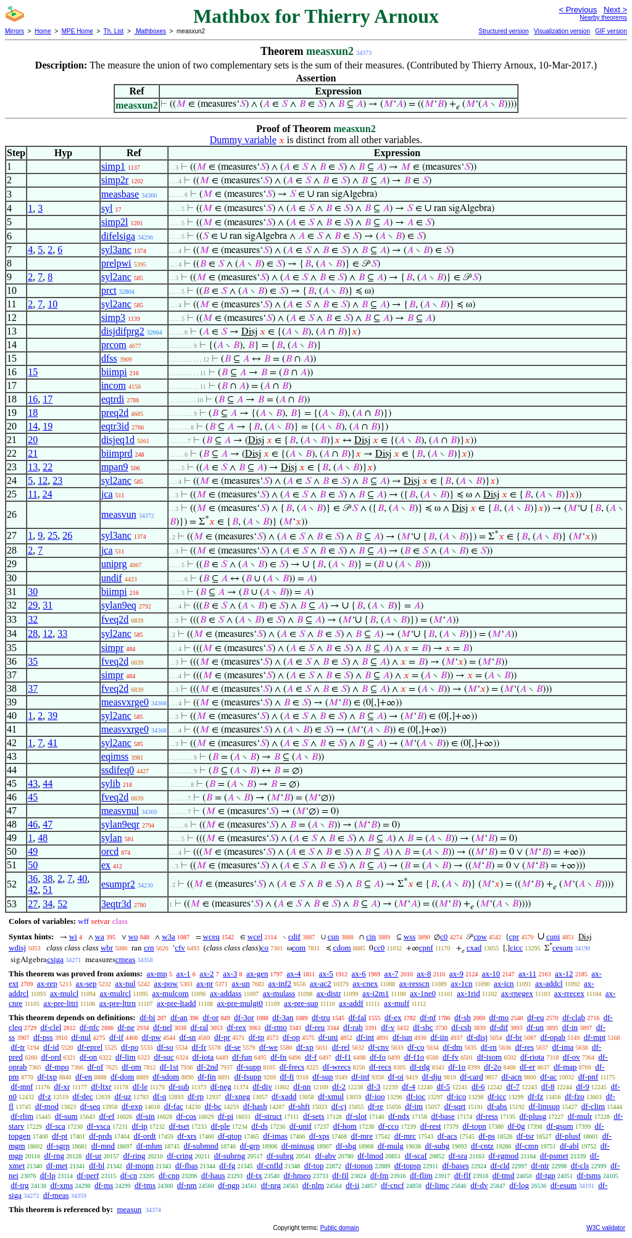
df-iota (203, 1056)
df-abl (569, 1145)
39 (52, 715)
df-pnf (588, 1076)
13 (33, 467)
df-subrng (230, 1155)
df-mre (362, 1135)
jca (107, 494)
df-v (388, 1027)
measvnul (120, 810)
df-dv (479, 1185)
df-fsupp (248, 1076)
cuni (553, 936)
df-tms (145, 1185)
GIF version (611, 31)
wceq (211, 936)
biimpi (114, 372)
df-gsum (559, 1126)
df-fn (278, 1056)
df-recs (380, 1066)
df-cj (339, 1106)
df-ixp (47, 1076)
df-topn (474, 1126)
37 (33, 688)
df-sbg (346, 1145)
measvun (118, 514)
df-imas (275, 1135)
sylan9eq (118, 605)
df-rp (196, 1096)
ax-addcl (549, 983)
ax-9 (456, 973)
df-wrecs (337, 1066)
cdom (342, 947)
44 (47, 783)
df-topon (359, 1165)
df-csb (461, 1027)
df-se (233, 1047)
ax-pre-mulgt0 (239, 1003)
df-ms (103, 1185)
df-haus (213, 1175)
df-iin (439, 1037)
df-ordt (144, 1135)
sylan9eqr (120, 824)
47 (47, 824)
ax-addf (351, 1003)
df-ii (352, 1185)
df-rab (353, 1027)
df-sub (178, 1086)
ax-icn (504, 983)
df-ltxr (101, 1086)
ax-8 (424, 973)
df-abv (325, 1155)
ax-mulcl (64, 993)
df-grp (250, 1145)
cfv (180, 947)
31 (47, 605)
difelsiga (118, 236)
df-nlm (313, 1185)
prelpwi (116, 263)
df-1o (456, 1066)
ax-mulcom (170, 993)
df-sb (462, 1017)
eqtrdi (112, 399)
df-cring (180, 1155)
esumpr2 (118, 884)
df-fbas (186, 1165)
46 (33, 824)
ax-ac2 (320, 983)
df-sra (458, 1155)
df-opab (553, 1037)
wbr (107, 947)
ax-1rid (468, 993)
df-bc (212, 1106)
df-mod (47, 1106)
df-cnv (378, 1047)
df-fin (207, 1076)
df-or (210, 1017)
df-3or (244, 1017)
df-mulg (391, 1145)
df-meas (56, 1195)
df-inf (360, 1076)
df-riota (532, 1056)
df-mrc (405, 1135)
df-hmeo (296, 1175)
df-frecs (292, 1066)
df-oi (396, 1076)
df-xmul (331, 1096)
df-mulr (580, 1116)
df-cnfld (270, 1165)
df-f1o (414, 1056)
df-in (570, 1027)
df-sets (314, 1116)
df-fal (357, 1017)
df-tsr (525, 1135)
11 (32, 494)
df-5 (443, 1086)
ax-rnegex (517, 993)
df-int (365, 1037)
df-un (535, 1027)
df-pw (151, 1037)
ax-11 (527, 973)
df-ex (393, 1017)
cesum (562, 947)
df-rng (54, 1155)
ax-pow (166, 983)
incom (113, 385)
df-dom (122, 1076)
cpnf (426, 947)
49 (33, 851)
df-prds (100, 1135)
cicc (516, 947)
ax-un (240, 983)
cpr (514, 936)
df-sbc (423, 1027)
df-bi (147, 1017)
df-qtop (229, 1135)
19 (47, 426)
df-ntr (540, 1165)
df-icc (497, 1096)
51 (47, 889)
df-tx (254, 1175)
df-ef (106, 1116)
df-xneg (237, 1096)
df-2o (492, 1066)
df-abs (497, 1106)
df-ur (94, 1155)
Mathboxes (150, 31)
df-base (442, 1116)
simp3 (113, 317)
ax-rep (47, 983)
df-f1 (343, 1056)
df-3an (282, 1017)
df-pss (43, 1037)
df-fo (378, 1056)
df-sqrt (455, 1106)
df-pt (59, 1135)
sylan (111, 838)
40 (82, 878)
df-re (375, 1106)
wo (133, 936)
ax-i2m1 (375, 993)
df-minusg (297, 1145)
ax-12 (564, 973)
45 (33, 797)
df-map (565, 1066)
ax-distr (329, 993)
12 (43, 480)
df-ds (259, 1126)
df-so (165, 1047)
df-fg (227, 1165)
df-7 (513, 1086)
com (299, 947)
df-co (415, 1047)
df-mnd (103, 1145)
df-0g (516, 1126)
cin (371, 936)
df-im (414, 1106)
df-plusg (533, 1116)
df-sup (322, 1076)
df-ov (571, 1056)
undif (111, 578)
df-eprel (89, 1047)
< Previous (578, 9)
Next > (615, 9)
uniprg (114, 564)
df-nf (428, 1017)
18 (33, 412)
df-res (524, 1047)
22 (47, 467)
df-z (44, 1096)
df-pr (222, 1037)
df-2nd (207, 1066)
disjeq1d (118, 439)
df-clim (593, 1106)
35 (33, 661)
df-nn (301, 1086)
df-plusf (568, 1135)
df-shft (299, 1106)
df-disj (477, 1037)
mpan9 (114, 467)
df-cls (580, 1165)
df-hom (345, 1126)
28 (33, 633)
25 (52, 535)
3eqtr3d (116, 904)
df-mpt (594, 1037)
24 (47, 494)
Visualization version (562, 31)
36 (33, 878)
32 (33, 619)
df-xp (305, 1047)
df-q (160, 1096)
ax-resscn (414, 983)
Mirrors (14, 31)
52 (62, 904)
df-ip (140, 1126)
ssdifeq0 (117, 770)
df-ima (563, 1047)
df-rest (430, 1126)
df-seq (90, 1106)
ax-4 (293, 973)
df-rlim (21, 1116)
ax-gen (257, 973)
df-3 (374, 1086)
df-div (262, 1086)
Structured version (503, 31)
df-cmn (527, 1145)
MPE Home (77, 31)
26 (67, 535)
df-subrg (280, 1155)
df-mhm (149, 1145)
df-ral (200, 1027)
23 (57, 480)
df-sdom (165, 1076)
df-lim (125, 1056)
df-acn (511, 1076)
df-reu (315, 1027)
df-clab (573, 1017)
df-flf (462, 1175)
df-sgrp (58, 1145)
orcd (109, 851)
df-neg (220, 1086)
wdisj (17, 947)
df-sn (188, 1037)
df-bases (455, 1165)
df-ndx (399, 1116)
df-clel (50, 1027)
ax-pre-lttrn (117, 1003)
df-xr (62, 1086)
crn (149, 947)
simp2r (114, 180)
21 (33, 453)
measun (129, 1209)
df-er (527, 1066)
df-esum (564, 1185)
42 (33, 889)
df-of (95, 1066)
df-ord (51, 1056)
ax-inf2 (280, 983)
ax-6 (359, 973)
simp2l (114, 222)
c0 (443, 936)
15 (33, 372)
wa (99, 936)
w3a (168, 936)
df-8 (548, 1086)
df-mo (499, 1017)
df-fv (451, 1056)
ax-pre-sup (301, 1003)
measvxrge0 (125, 702)
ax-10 (491, 973)
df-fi (287, 1076)
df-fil (340, 1175)
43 (33, 783)
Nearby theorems (603, 17)
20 (33, 439)
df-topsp (407, 1165)
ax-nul (125, 983)
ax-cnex (365, 983)
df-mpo (57, 1066)
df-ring (134, 1155)
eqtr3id (115, 426)
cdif (294, 936)
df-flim (421, 1175)
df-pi (225, 1116)
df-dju (432, 1076)
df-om (131, 1066)
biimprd (117, 453)
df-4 (408, 1086)
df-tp (256, 1037)
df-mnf (21, 1086)
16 (33, 399)
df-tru (321, 1017)
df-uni (328, 1037)
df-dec (82, 1096)
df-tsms (589, 1175)
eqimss (114, 756)
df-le (140, 1086)
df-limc (437, 1185)
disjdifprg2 (122, 331)
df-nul (81, 1037)
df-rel (341, 1047)
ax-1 (184, 973)
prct (109, 290)
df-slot (356, 1116)
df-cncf (392, 1185)
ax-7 (391, 973)
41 (52, 742)
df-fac (173, 1106)
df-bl (96, 1165)
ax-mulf (396, 1003)
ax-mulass (279, 993)
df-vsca (98, 1126)
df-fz (535, 1096)
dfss (109, 358)
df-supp (248, 1066)
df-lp (48, 1175)
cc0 (379, 947)
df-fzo (574, 1096)
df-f (311, 1056)
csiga (55, 959)
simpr (112, 647)
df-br (514, 1037)
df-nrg (271, 1185)
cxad (474, 947)
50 (33, 865)
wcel (255, 936)
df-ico (456, 1096)
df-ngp (228, 1185)
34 (47, 904)
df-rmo (276, 1027)
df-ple (220, 1126)
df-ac (548, 1076)
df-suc (164, 1056)
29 (33, 605)
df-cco (388, 1126)
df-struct (268, 1116)
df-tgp (545, 1175)
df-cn (128, 1175)
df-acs (447, 1135)
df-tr (17, 1047)
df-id (51, 1047)
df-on (88, 1056)
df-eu (535, 1017)
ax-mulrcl (115, 993)
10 (52, 304)
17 (47, 399)
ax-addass (225, 993)
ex (105, 865)
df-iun (402, 1037)
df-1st (169, 1066)
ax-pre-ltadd (176, 1003)
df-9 (582, 1086)
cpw (480, 936)
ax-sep (86, 983)
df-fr (198, 1047)
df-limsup (544, 1106)
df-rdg (420, 1066)
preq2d (114, 412)
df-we (268, 1047)
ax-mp (157, 973)
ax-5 (326, 973)
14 (33, 426)
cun (333, 936)
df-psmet (554, 1155)
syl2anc (116, 277)
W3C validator (605, 1227)
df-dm (452, 1047)
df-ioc (415, 1096)
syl (107, 208)
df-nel (162, 1027)
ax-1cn (461, 983)
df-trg (19, 1185)
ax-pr (204, 983)
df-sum (66, 1116)
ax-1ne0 (423, 993)
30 (33, 591)
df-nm (187, 1185)
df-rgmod (503, 1155)
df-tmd (503, 1175)
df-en (83, 1076)
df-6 (478, 1086)
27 (33, 904)
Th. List (114, 31)
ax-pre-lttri (60, 1003)
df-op (291, 1037)
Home (43, 31)
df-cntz (482, 1145)
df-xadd (284, 1096)
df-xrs (186, 1135)
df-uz (122, 1096)
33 (62, 633)
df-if (116, 1037)
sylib (110, 783)
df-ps (486, 1135)
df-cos (187, 1116)
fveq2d (114, 619)
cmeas (125, 959)
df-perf (88, 1175)
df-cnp (169, 1175)
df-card (471, 1076)
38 (47, 878)
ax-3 (230, 973)
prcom (114, 344)
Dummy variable (243, 140)
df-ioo (375, 1096)
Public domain (339, 1227)
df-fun (242, 1056)
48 (43, 838)
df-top (314, 1165)
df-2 (339, 1086)
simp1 (113, 166)
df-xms (61, 1185)
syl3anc (116, 249)
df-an (178, 1017)
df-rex (236, 1027)
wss (410, 936)
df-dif (499, 1027)
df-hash (255, 1106)
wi (73, 936)
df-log (519, 1185)
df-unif (300, 1126)
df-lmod (370, 1155)
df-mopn (140, 1165)
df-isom (489, 1056)
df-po (129, 1047)
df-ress (486, 1116)
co (264, 947)
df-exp (132, 1106)
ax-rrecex (569, 993)
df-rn (489, 1047)
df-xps (319, 1135)
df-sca (55, 1126)
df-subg (437, 1145)
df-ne (126, 1027)
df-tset (179, 1126)
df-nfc (89, 1027)
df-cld (500, 1165)
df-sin (145, 1116)
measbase (120, 194)
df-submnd (200, 1145)
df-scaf (416, 1155)
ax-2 (206, 973)
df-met (57, 1165)
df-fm (379, 1175)
